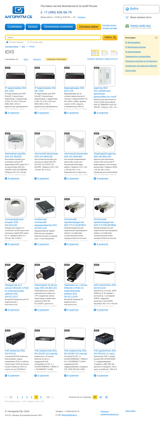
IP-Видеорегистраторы (135, 47)
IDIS (23, 46)
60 (106, 397)
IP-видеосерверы (133, 52)
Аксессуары (130, 70)
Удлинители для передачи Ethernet (141, 66)
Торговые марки (88, 26)
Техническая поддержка (58, 26)
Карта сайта (130, 411)
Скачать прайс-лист (140, 25)
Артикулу (37, 59)
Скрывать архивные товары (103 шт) (102, 59)
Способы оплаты (109, 25)
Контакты (81, 17)
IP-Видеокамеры (132, 42)
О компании (15, 26)
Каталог (33, 26)
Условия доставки (109, 28)
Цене (26, 59)
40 (100, 397)
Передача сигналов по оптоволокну (141, 61)
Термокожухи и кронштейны (138, 56)
